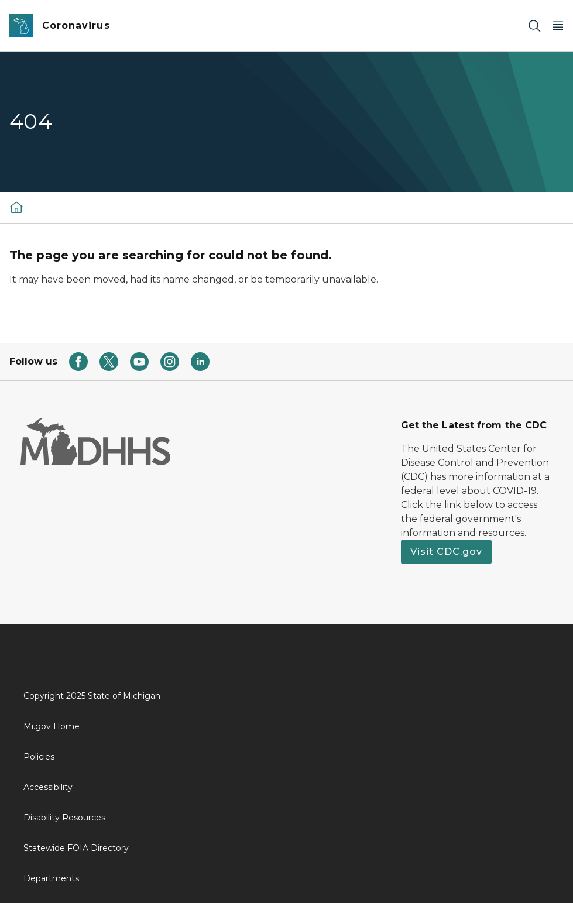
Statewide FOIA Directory (76, 848)
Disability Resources (64, 817)
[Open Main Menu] (558, 26)
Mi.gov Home (51, 726)
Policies (38, 756)
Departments (51, 878)
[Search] (534, 26)
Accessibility (48, 787)
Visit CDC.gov (446, 551)
